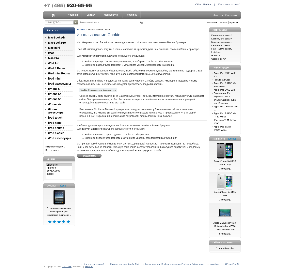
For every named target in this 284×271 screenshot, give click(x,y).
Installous (215, 52)
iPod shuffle (56, 127)
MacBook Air (56, 37)
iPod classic (56, 133)
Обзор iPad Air (203, 4)
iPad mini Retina (59, 73)
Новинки (73, 14)
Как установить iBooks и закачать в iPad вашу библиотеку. (174, 264)
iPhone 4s (54, 104)
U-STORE (66, 266)
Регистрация (231, 15)
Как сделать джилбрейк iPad (124, 264)
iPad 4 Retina (57, 68)
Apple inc (59, 167)
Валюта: (223, 22)
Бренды (51, 159)
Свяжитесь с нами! (220, 45)
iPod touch (55, 117)
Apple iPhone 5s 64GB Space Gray (225, 163)
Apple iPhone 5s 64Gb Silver (225, 194)
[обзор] (61, 185)
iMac (51, 52)
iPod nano (55, 122)
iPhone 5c (54, 99)
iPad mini (54, 78)
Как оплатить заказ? (221, 35)
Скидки (91, 14)
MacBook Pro (57, 42)
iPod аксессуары (59, 138)
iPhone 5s (54, 94)
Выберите (59, 164)
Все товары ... (52, 150)
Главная (81, 29)
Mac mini (54, 47)
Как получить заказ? (229, 4)
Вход (215, 15)
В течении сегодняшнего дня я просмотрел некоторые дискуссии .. (59, 211)
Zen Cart (89, 266)
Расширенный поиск (89, 22)
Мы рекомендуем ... (55, 146)
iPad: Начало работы (221, 49)
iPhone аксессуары (56, 111)
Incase (59, 174)
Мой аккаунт (111, 14)
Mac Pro (53, 58)
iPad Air (53, 63)
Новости (215, 55)
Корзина (132, 14)
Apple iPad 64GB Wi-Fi (225, 90)
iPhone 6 (54, 88)
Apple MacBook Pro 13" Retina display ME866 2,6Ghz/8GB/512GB (224, 226)
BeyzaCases (59, 170)
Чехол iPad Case (222, 80)
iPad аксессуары (59, 83)
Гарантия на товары (221, 42)
